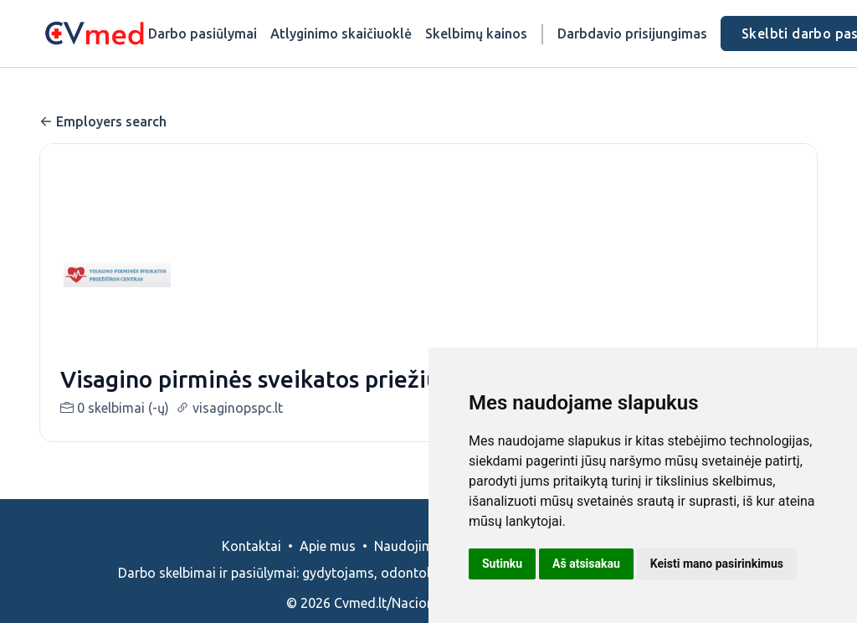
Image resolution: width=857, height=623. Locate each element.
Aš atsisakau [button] (586, 563)
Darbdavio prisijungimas (632, 33)
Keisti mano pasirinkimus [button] (716, 563)
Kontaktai (251, 545)
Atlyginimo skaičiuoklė (341, 33)
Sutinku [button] (502, 563)
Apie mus (328, 545)
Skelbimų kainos (476, 33)
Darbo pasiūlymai (202, 33)
